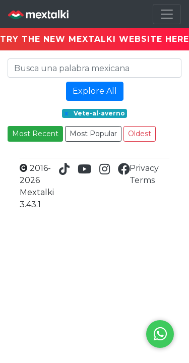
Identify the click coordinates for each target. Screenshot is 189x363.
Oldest (139, 133)
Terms (142, 180)
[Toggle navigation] (167, 14)
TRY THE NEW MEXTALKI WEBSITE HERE (94, 39)
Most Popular (93, 133)
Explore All (95, 91)
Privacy (144, 168)
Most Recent (35, 133)
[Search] (94, 68)
